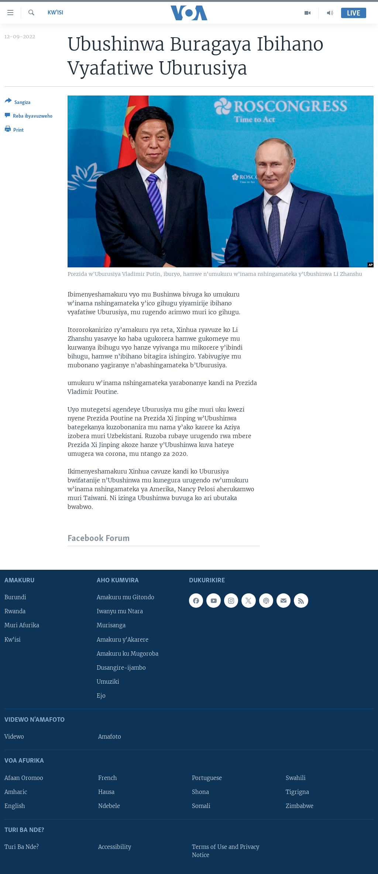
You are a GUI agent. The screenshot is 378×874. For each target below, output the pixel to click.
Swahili (296, 778)
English (14, 806)
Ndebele (109, 806)
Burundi (15, 597)
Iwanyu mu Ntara (120, 611)
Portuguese (207, 778)
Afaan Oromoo (23, 778)
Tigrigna (297, 792)
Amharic (15, 792)
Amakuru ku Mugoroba (127, 654)
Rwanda (14, 611)
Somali (201, 806)
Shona (200, 792)
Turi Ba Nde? (21, 847)
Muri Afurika (21, 625)
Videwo (14, 736)
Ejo (101, 696)
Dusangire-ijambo (121, 668)
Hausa (106, 792)
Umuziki (108, 682)
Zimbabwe (299, 806)
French (107, 778)
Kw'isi (55, 13)
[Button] (18, 103)
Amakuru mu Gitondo (125, 597)
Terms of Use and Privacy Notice (225, 851)
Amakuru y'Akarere (122, 640)
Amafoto (109, 736)
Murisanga (111, 625)
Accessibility (114, 847)
